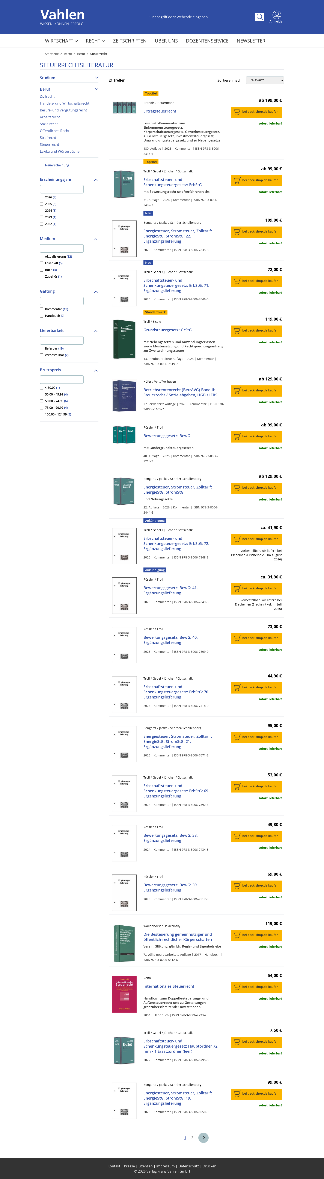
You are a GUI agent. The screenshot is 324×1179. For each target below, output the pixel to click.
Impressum (165, 1166)
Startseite (52, 54)
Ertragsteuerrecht (159, 111)
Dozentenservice (208, 40)
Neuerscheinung (57, 165)
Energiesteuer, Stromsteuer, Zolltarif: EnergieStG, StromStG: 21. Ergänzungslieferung (177, 741)
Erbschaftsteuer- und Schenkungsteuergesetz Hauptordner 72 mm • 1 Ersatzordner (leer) (180, 1046)
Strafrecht (48, 137)
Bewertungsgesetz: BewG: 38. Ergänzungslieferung (170, 838)
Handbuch (54, 316)
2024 (50, 210)
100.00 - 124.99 (58, 414)
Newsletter (251, 40)
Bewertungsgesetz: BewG (166, 435)
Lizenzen (146, 1166)
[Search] (201, 17)
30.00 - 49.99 (56, 394)
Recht (95, 41)
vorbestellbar (56, 355)
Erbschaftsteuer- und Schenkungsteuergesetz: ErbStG (172, 182)
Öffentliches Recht (54, 130)
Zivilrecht (47, 96)
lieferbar (54, 348)
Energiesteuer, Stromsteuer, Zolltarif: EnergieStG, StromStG (177, 489)
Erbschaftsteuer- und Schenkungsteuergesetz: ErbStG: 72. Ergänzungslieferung (176, 543)
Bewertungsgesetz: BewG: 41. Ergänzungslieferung (170, 590)
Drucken (209, 1166)
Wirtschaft (61, 41)
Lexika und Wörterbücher (60, 151)
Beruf (81, 54)
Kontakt (114, 1166)
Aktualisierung (58, 256)
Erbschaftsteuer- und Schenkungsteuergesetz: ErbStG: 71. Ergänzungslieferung (176, 285)
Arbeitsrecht (50, 117)
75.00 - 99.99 (56, 408)
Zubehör (53, 276)
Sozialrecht (49, 124)
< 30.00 (52, 388)
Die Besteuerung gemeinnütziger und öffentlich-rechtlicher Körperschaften (177, 937)
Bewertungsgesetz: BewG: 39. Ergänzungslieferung (170, 887)
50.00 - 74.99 (56, 401)
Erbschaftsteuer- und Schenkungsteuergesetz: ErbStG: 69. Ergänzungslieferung (176, 791)
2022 (50, 224)
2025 (50, 204)
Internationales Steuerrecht (168, 986)
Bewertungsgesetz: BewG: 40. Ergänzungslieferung (170, 640)
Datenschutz (188, 1166)
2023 (50, 217)
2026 (50, 197)
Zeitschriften (130, 40)
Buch (51, 270)
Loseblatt (53, 263)
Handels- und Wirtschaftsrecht (64, 103)
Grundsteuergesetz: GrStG (167, 329)
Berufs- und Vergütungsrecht (63, 110)
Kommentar (56, 309)
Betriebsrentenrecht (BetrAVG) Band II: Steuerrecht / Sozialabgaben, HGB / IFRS (180, 392)
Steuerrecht (49, 144)
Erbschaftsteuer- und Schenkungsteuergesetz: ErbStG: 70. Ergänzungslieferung (176, 692)
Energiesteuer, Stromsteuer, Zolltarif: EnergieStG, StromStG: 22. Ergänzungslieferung (177, 236)
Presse (129, 1166)
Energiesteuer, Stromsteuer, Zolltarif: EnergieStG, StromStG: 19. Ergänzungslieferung (177, 1098)
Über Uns (167, 40)
